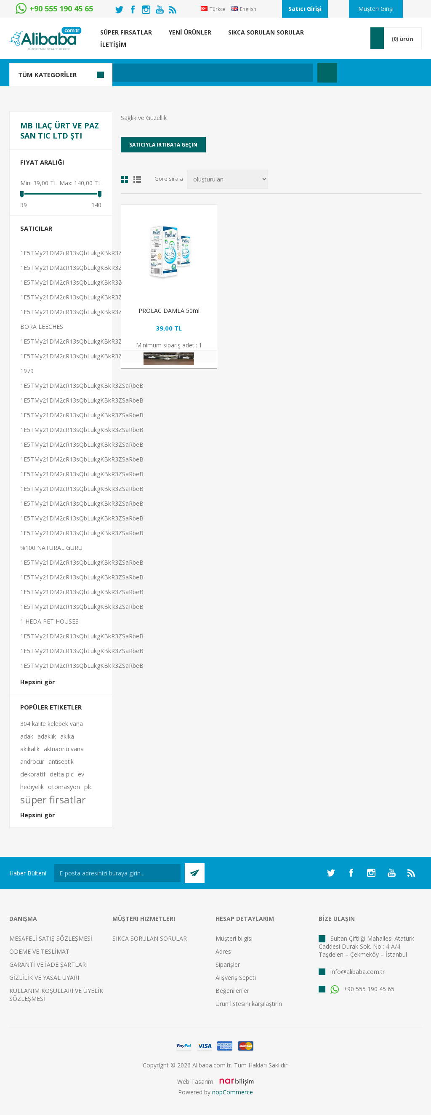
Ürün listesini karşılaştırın (249, 1004)
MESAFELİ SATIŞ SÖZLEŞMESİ (50, 938)
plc (88, 787)
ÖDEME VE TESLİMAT (39, 951)
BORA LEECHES (41, 327)
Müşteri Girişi (376, 9)
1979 (27, 371)
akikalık (30, 749)
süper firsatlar (53, 799)
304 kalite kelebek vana (51, 724)
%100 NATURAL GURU (51, 548)
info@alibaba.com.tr (357, 972)
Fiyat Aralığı (42, 162)
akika (67, 736)
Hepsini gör (37, 682)
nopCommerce (232, 1092)
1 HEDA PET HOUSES (49, 621)
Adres (223, 951)
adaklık (46, 736)
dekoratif (32, 774)
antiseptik (61, 762)
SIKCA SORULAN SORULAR (149, 938)
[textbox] (175, 73)
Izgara (124, 179)
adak (26, 736)
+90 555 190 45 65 (362, 989)
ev (81, 774)
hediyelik (32, 787)
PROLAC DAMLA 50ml (169, 311)
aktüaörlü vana (64, 749)
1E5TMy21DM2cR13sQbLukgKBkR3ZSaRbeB (82, 253)
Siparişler (228, 964)
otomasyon (64, 787)
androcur (32, 762)
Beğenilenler (232, 991)
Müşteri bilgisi (234, 938)
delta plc (62, 774)
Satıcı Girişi (305, 9)
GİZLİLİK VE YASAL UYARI (44, 978)
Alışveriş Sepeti (236, 978)
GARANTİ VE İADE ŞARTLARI (48, 964)
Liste (137, 179)
